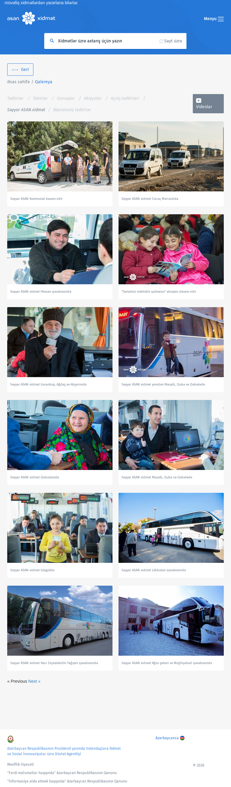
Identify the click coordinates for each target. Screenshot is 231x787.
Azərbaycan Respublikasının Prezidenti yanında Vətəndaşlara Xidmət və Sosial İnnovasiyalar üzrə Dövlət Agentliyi (64, 751)
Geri (25, 69)
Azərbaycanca (167, 738)
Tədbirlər (15, 98)
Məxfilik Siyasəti (20, 764)
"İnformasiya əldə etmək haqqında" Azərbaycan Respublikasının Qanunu (67, 781)
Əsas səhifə (18, 81)
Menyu (214, 18)
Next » (34, 681)
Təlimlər (40, 98)
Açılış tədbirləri (125, 98)
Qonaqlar (66, 98)
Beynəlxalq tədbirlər (72, 109)
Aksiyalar (92, 98)
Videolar (204, 106)
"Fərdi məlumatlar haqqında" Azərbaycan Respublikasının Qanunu (62, 773)
